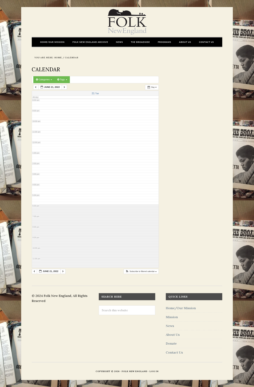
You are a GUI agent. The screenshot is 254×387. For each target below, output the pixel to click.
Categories (44, 79)
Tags (62, 79)
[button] (141, 271)
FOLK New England (127, 22)
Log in (154, 371)
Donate (171, 343)
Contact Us (174, 352)
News (170, 326)
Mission (172, 317)
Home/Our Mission (181, 308)
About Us (173, 335)
